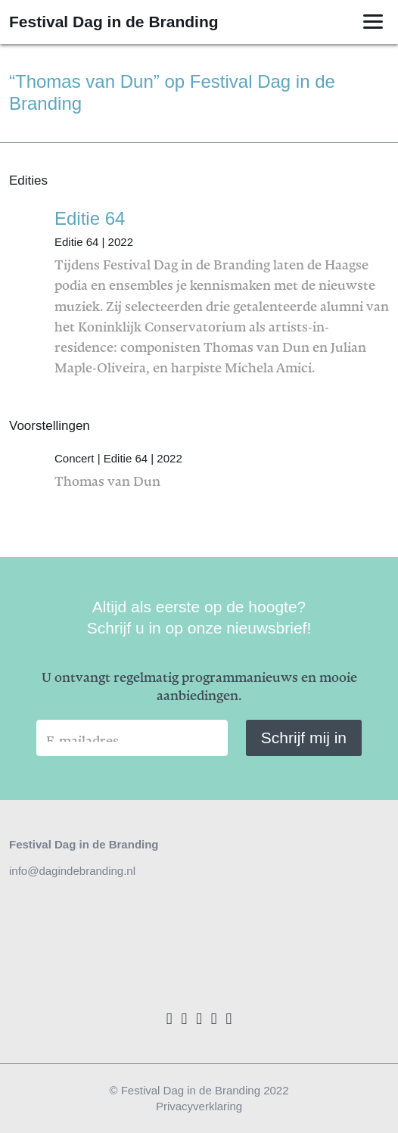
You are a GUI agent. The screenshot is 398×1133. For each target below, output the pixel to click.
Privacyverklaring (199, 1106)
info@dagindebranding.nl (72, 870)
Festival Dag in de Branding (114, 21)
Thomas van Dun (221, 466)
